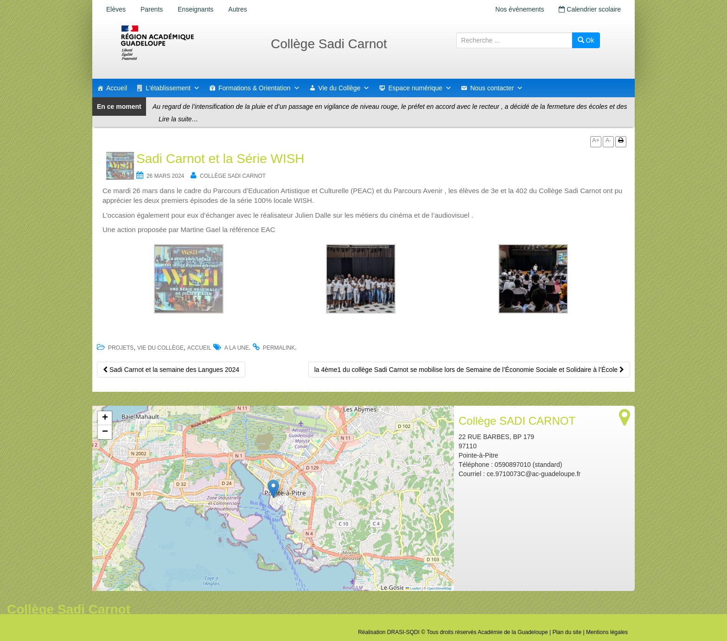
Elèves (116, 9)
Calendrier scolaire (590, 9)
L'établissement (173, 88)
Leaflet (413, 588)
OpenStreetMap (439, 588)
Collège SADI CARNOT (233, 176)
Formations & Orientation (259, 88)
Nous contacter (496, 88)
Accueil (116, 88)
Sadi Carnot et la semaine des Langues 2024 (171, 369)
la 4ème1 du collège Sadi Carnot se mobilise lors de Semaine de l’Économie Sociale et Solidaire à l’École (469, 369)
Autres (237, 9)
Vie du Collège (344, 88)
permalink (279, 348)
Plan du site (566, 632)
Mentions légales (607, 632)
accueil (199, 348)
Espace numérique (420, 88)
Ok (586, 40)
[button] (273, 488)
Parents (151, 9)
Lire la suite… (178, 119)
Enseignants (195, 9)
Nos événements (519, 9)
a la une (236, 348)
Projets (121, 348)
